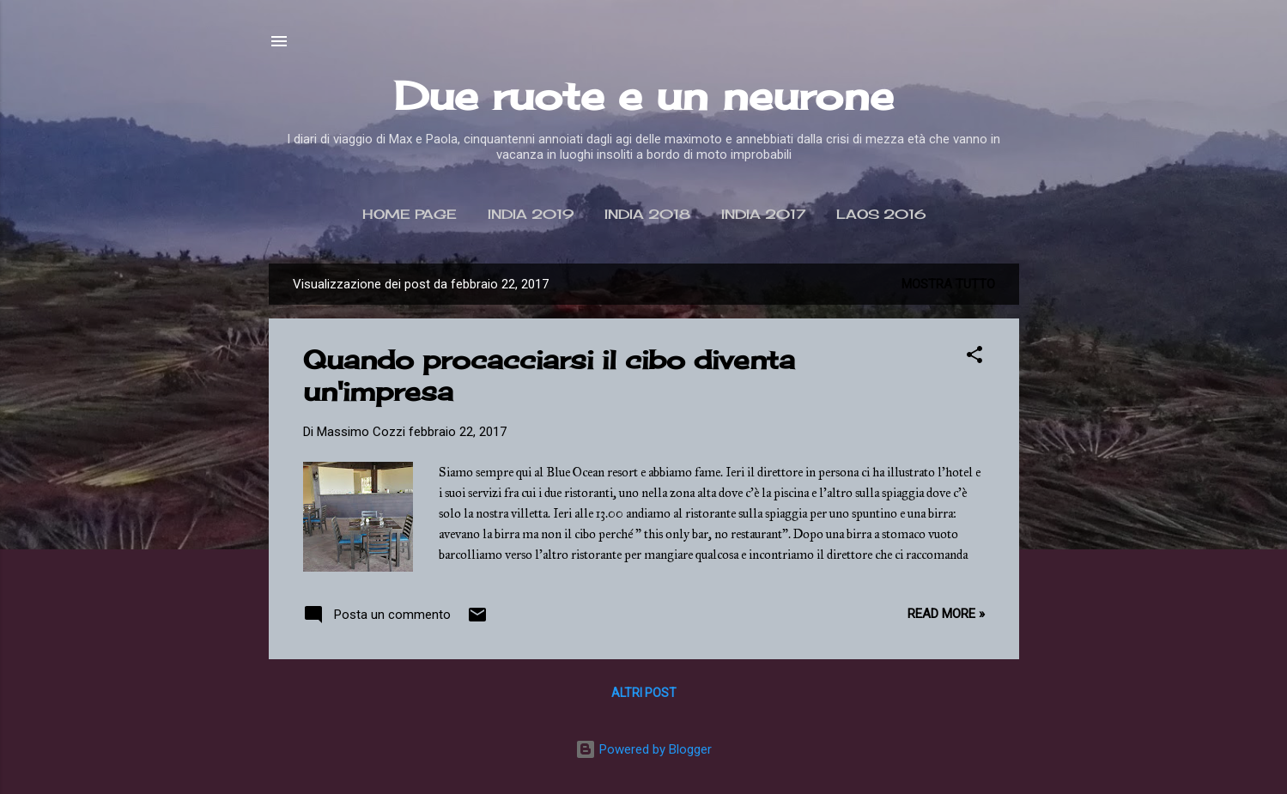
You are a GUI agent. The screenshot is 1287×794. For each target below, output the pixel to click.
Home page (409, 214)
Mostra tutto (948, 284)
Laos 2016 (881, 214)
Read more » (946, 613)
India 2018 (647, 214)
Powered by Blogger (643, 749)
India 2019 (531, 214)
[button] (974, 357)
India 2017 (763, 214)
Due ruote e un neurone (644, 95)
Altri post (644, 693)
